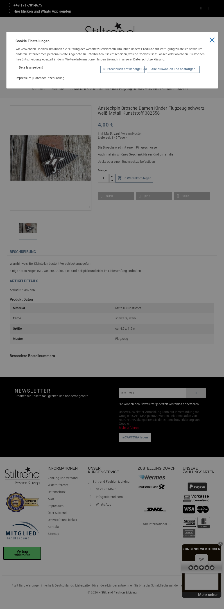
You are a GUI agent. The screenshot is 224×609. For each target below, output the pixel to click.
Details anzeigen (31, 67)
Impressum (23, 78)
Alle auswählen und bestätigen (173, 69)
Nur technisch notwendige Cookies (124, 69)
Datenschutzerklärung (148, 59)
